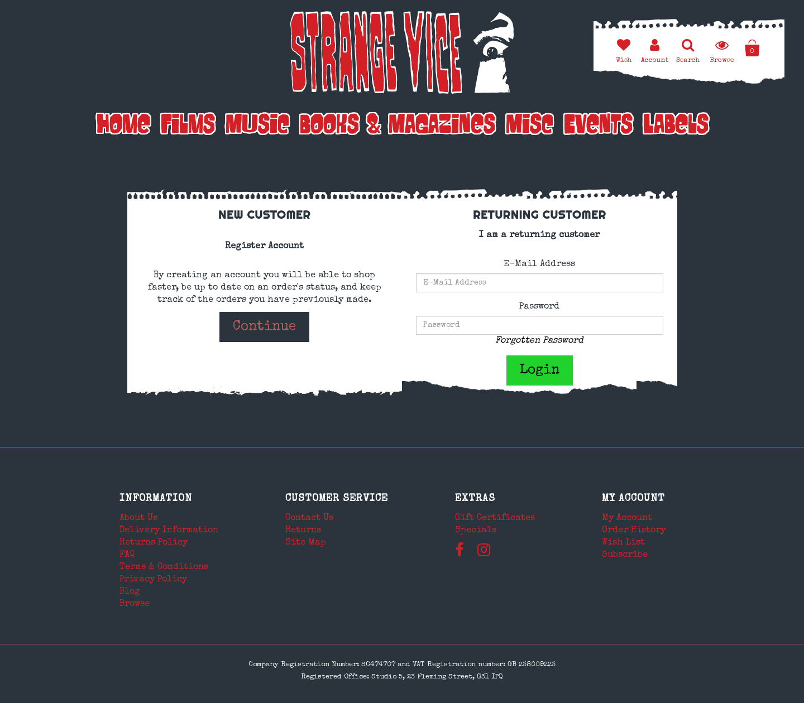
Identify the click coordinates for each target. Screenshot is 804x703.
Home (123, 126)
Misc (529, 126)
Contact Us (309, 518)
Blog (129, 592)
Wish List (623, 542)
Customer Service (336, 499)
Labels (676, 126)
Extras (475, 499)
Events (598, 126)
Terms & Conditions (163, 567)
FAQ (127, 555)
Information (155, 499)
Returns (303, 530)
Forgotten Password (539, 340)
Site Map (305, 542)
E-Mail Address (539, 264)
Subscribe (625, 555)
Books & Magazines (397, 126)
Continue (264, 327)
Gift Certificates (495, 518)
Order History (634, 530)
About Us (138, 518)
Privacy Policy (153, 579)
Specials (475, 530)
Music (257, 126)
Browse (134, 604)
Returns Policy (153, 542)
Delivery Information (168, 530)
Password (539, 306)
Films (188, 126)
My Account (633, 499)
